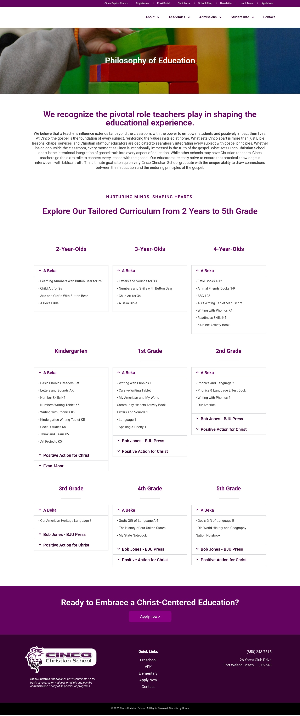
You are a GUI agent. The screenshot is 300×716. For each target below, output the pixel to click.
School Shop (205, 3)
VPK (148, 668)
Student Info (243, 17)
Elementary (148, 674)
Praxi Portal (163, 3)
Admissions (210, 17)
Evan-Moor (53, 465)
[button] (71, 270)
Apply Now (267, 3)
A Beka (50, 270)
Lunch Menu (247, 3)
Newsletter (226, 3)
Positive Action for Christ (66, 455)
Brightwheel (142, 3)
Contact (269, 17)
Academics (180, 17)
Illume (185, 709)
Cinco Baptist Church (116, 3)
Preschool (148, 661)
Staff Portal (184, 3)
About (153, 17)
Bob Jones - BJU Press (143, 440)
